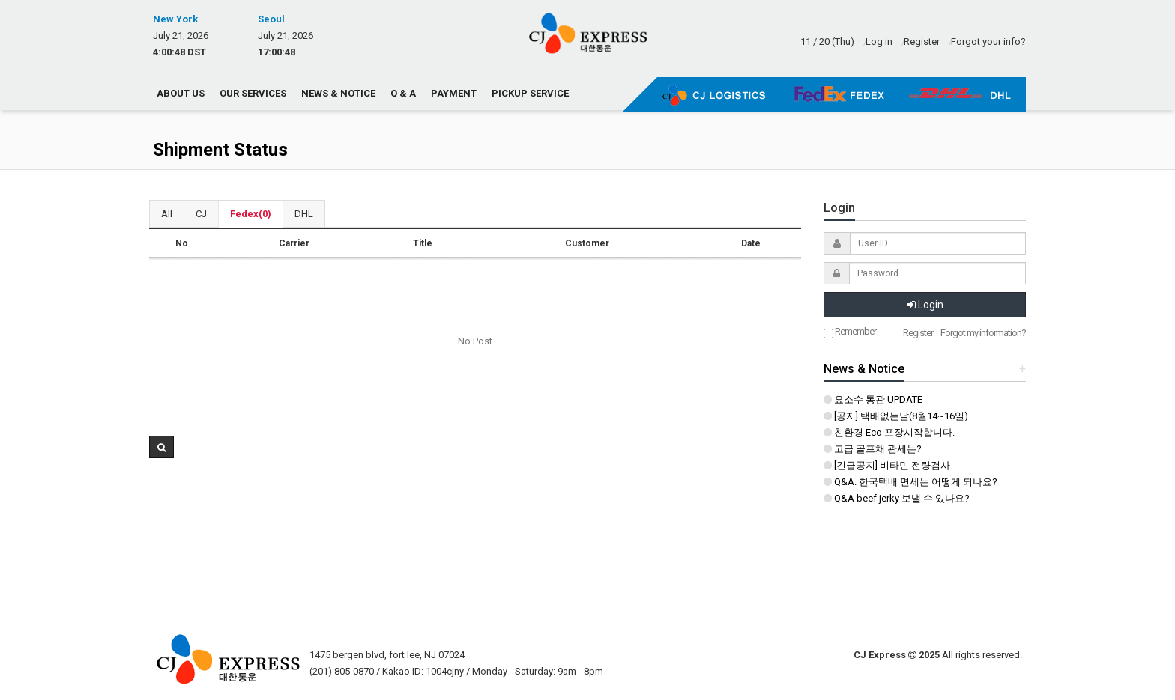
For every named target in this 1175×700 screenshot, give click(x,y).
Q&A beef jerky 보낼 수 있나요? (897, 498)
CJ (201, 213)
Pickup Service (530, 93)
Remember (850, 332)
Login (925, 305)
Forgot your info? (988, 41)
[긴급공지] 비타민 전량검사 (887, 465)
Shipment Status (220, 149)
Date (751, 243)
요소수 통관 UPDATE (873, 399)
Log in (879, 41)
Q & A (403, 93)
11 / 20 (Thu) (827, 41)
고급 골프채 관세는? (873, 448)
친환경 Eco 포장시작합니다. (889, 432)
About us (181, 93)
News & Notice (338, 93)
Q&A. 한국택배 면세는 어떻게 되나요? (910, 481)
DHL (303, 213)
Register (922, 41)
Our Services (253, 93)
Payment (454, 93)
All (166, 213)
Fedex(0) (250, 213)
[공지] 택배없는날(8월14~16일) (896, 415)
